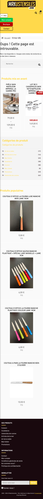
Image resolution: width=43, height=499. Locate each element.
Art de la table (9, 151)
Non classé (8, 168)
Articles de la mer (10, 154)
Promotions (8, 172)
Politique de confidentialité (10, 466)
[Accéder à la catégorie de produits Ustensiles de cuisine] (21, 433)
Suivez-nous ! (7, 488)
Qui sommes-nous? (8, 463)
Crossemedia (38, 493)
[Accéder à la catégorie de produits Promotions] (21, 444)
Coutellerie (8, 161)
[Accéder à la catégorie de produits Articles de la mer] (21, 436)
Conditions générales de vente (11, 461)
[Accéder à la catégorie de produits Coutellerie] (21, 431)
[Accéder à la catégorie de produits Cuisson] (21, 428)
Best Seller (8, 158)
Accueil (7, 38)
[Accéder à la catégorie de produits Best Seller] (21, 442)
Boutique (6, 24)
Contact (6, 29)
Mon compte (6, 20)
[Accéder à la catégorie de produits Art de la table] (21, 439)
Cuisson (7, 165)
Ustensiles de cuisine (12, 175)
